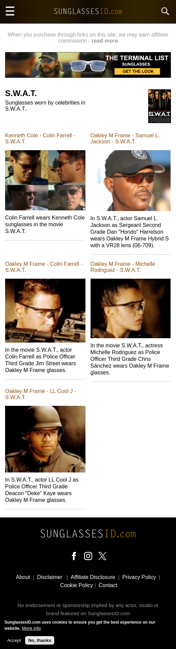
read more (105, 41)
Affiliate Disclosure (93, 577)
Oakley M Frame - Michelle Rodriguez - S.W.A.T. (123, 267)
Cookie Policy (76, 585)
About (23, 577)
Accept (14, 642)
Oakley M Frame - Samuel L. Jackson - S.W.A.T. (125, 138)
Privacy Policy (139, 577)
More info (31, 630)
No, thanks (39, 642)
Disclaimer (49, 577)
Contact (108, 585)
